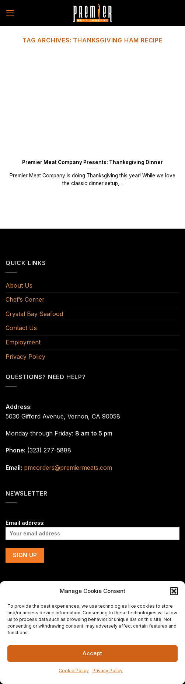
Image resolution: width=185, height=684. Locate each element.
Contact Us (21, 327)
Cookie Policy (74, 670)
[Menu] (10, 13)
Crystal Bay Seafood (34, 313)
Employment (23, 342)
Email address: (92, 530)
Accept (92, 653)
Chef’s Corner (25, 299)
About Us (19, 285)
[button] (174, 591)
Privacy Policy (107, 670)
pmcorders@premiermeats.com (68, 467)
